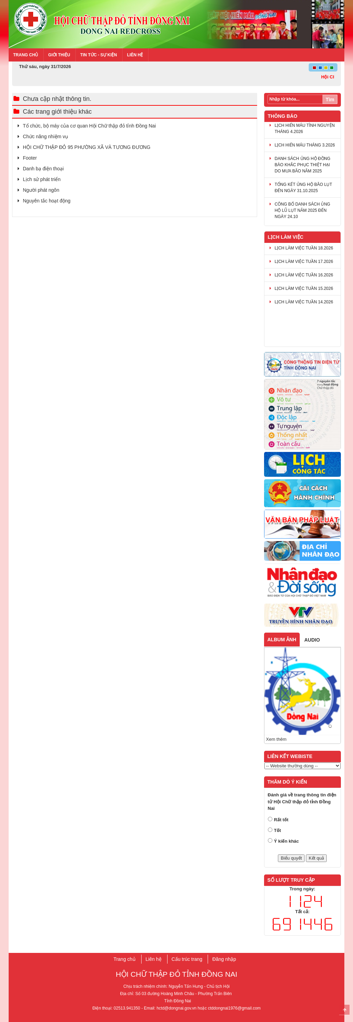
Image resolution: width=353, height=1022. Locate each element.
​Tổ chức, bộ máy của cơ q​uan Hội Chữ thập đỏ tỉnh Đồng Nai (89, 126)
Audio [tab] (312, 640)
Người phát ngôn (41, 190)
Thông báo (283, 116)
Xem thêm (276, 739)
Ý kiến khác (286, 841)
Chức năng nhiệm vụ (45, 136)
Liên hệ (135, 55)
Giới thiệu (59, 55)
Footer (30, 158)
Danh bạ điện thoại (43, 168)
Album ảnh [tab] (282, 639)
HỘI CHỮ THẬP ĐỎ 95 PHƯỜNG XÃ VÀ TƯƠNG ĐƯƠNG (87, 147)
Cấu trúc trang (187, 959)
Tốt (277, 830)
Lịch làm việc (286, 237)
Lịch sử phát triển (42, 179)
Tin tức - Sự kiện (98, 55)
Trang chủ (25, 55)
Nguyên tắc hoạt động (47, 201)
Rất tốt (281, 819)
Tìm (330, 99)
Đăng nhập (224, 959)
